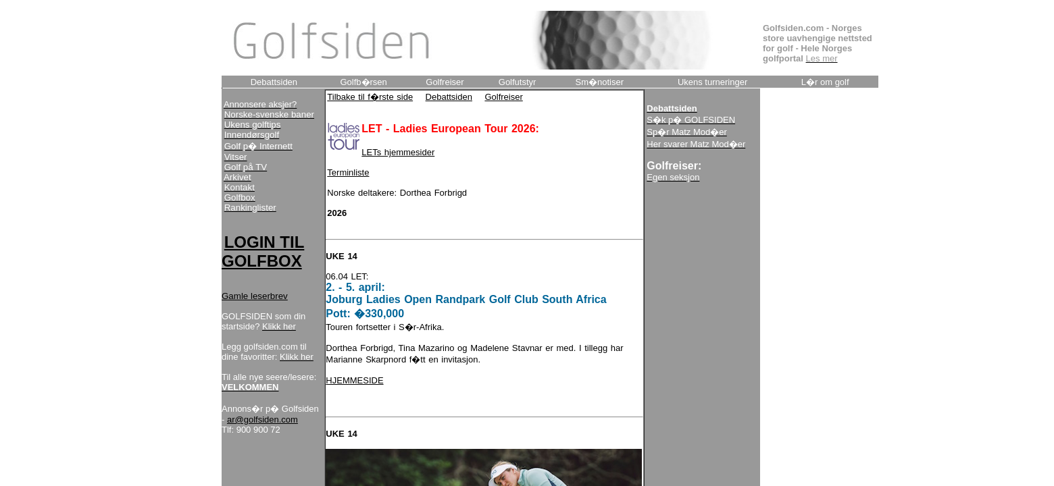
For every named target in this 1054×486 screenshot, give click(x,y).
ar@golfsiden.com (262, 419)
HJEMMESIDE (354, 380)
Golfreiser (503, 97)
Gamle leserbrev (255, 296)
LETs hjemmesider (397, 152)
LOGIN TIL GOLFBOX (263, 251)
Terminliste (348, 172)
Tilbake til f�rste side (370, 97)
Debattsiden (449, 97)
